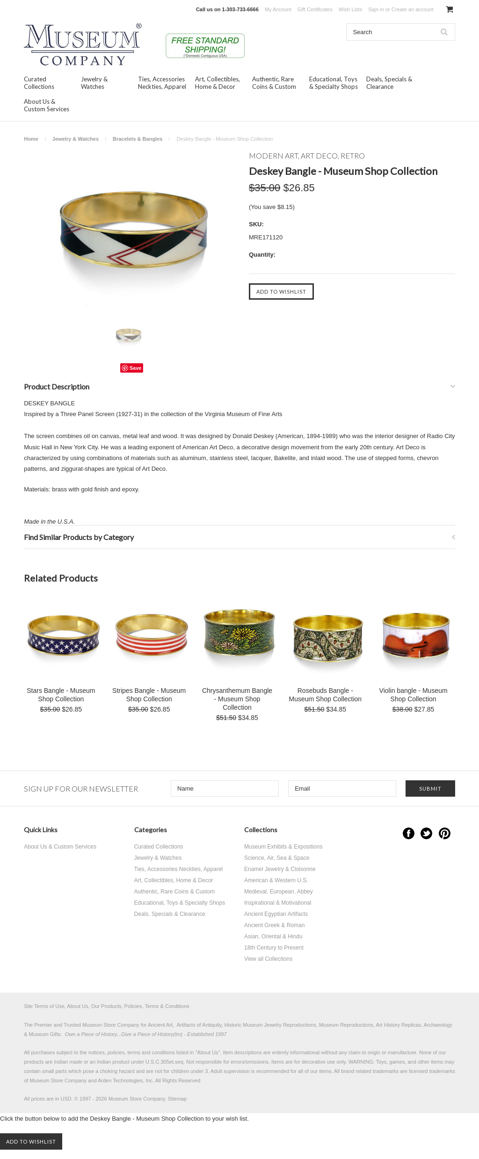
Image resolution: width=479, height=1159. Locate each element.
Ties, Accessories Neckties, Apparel (162, 82)
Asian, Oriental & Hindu (273, 936)
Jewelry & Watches (94, 82)
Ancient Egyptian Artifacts (276, 914)
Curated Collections (39, 82)
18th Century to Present (274, 947)
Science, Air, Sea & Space (276, 858)
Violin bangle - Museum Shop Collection (413, 695)
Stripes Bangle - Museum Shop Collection (149, 695)
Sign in (376, 9)
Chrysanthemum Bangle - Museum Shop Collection (237, 699)
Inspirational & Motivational (277, 903)
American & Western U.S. (276, 880)
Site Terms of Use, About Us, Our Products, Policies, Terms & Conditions (106, 1006)
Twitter (426, 833)
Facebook (408, 833)
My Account (278, 9)
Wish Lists (350, 9)
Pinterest (444, 833)
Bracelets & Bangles (137, 139)
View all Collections (268, 959)
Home (31, 139)
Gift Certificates (315, 9)
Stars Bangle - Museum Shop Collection (61, 695)
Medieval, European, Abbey (278, 891)
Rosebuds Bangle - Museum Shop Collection (325, 695)
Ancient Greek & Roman (274, 925)
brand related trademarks (370, 1071)
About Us (207, 1052)
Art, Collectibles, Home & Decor (217, 82)
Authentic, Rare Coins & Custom (274, 82)
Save (136, 368)
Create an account (413, 9)
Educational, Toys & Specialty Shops (333, 82)
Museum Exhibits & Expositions (283, 846)
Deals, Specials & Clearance (389, 82)
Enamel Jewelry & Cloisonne (280, 869)
